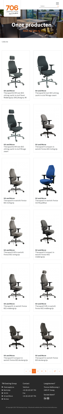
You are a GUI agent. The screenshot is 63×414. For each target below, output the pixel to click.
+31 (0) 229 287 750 (29, 390)
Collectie (5, 42)
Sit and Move (8, 396)
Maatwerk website (33, 407)
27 (55, 371)
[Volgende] (59, 371)
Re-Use (6, 399)
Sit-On (6, 393)
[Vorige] (26, 371)
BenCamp (7, 390)
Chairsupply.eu (9, 387)
